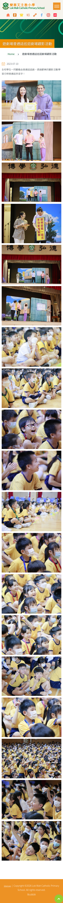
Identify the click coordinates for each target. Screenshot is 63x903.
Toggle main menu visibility (57, 5)
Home (11, 54)
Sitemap (7, 885)
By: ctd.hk (31, 894)
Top (59, 899)
